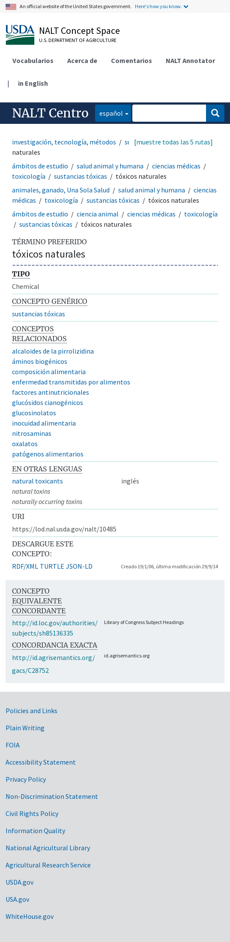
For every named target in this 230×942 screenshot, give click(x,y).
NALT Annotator (190, 60)
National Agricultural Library (48, 847)
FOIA (13, 745)
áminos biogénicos (39, 361)
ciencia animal (98, 214)
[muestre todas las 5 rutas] (173, 142)
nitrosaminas (31, 433)
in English (33, 83)
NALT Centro (50, 113)
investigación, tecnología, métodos (64, 142)
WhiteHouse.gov (30, 916)
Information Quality (35, 830)
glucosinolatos (34, 412)
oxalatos (25, 443)
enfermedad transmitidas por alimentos (71, 382)
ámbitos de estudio (40, 166)
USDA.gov (19, 882)
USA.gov (17, 899)
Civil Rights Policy (32, 813)
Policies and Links (31, 710)
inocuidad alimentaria (44, 423)
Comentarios (131, 60)
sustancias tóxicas (80, 176)
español (109, 112)
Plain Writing (25, 727)
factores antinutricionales (50, 392)
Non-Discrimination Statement (52, 796)
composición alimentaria (49, 371)
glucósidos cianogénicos (47, 402)
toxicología (28, 176)
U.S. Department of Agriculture (77, 40)
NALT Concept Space (79, 30)
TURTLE (52, 566)
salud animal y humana (110, 166)
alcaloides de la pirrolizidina (53, 351)
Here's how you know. (158, 6)
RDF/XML (25, 566)
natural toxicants (37, 481)
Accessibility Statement (41, 762)
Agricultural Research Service (48, 865)
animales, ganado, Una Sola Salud (61, 190)
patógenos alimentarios (48, 454)
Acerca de (82, 60)
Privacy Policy (26, 779)
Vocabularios (33, 60)
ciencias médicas (176, 166)
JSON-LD (79, 566)
